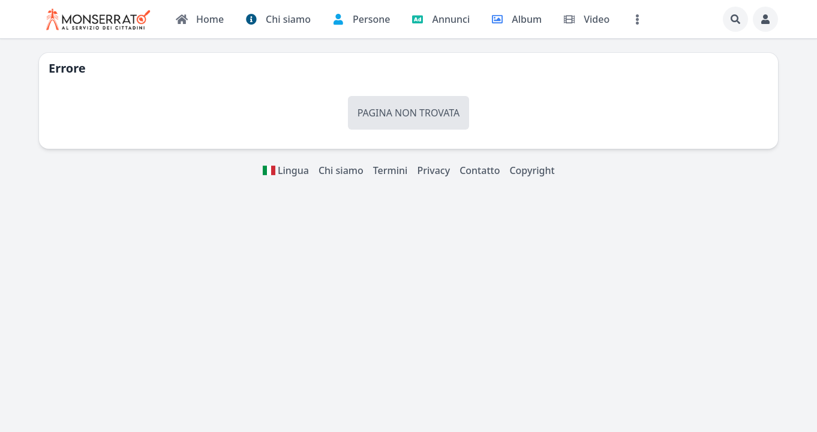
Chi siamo (341, 170)
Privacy (433, 170)
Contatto (479, 170)
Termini (390, 170)
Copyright (531, 170)
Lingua (285, 170)
